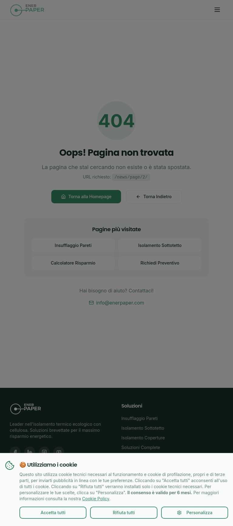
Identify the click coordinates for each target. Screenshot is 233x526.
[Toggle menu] (217, 10)
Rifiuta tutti (124, 512)
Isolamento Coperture (143, 437)
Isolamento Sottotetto (159, 245)
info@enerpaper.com (116, 303)
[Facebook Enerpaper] (15, 452)
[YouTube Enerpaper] (58, 452)
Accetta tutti (53, 512)
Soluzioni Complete (140, 447)
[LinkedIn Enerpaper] (29, 452)
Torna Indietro (153, 196)
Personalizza (195, 512)
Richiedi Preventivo (159, 262)
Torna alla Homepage (86, 196)
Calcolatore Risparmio (73, 262)
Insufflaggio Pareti (73, 245)
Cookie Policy (95, 498)
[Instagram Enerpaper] (44, 452)
